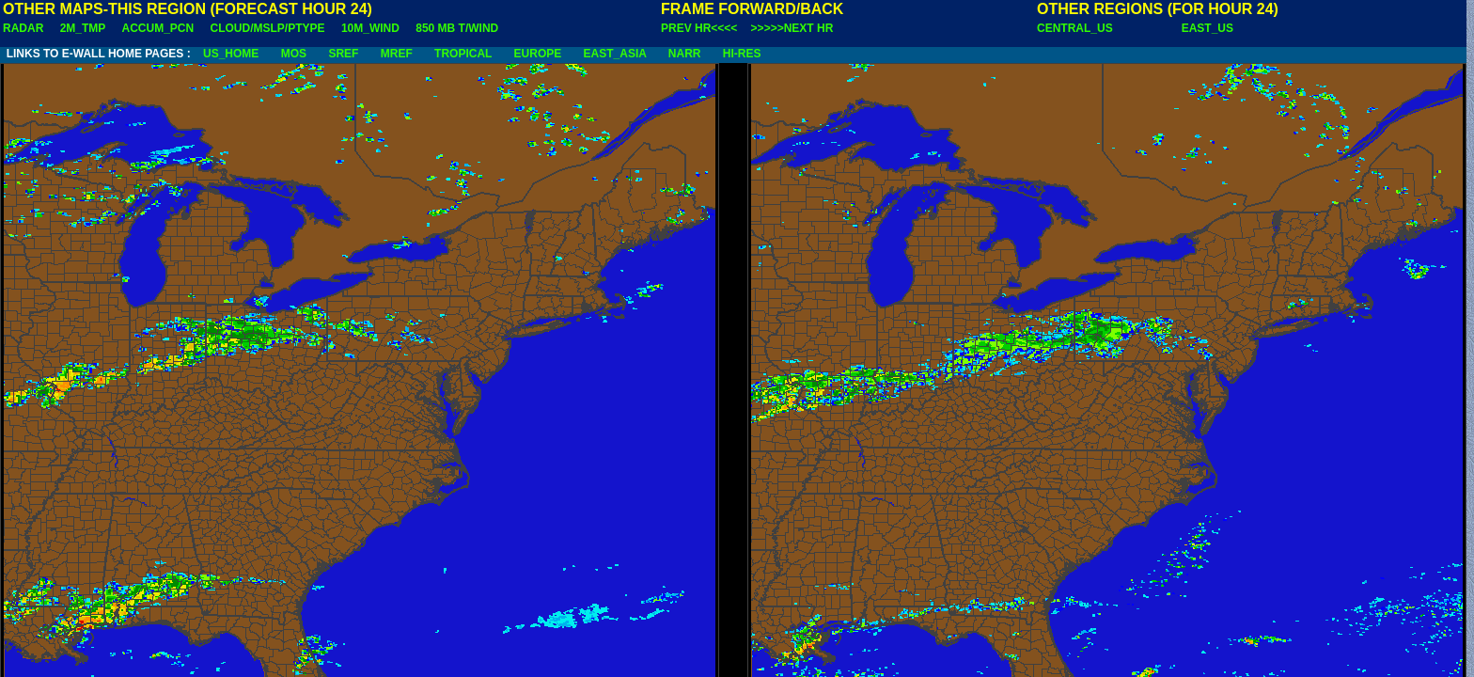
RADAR (23, 28)
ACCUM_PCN (158, 28)
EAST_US (1207, 28)
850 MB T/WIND (457, 28)
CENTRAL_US (1075, 28)
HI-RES (742, 53)
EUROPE (538, 53)
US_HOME (231, 53)
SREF (343, 53)
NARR (684, 53)
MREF (397, 53)
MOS (293, 53)
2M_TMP (82, 28)
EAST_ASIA (615, 53)
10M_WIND (370, 28)
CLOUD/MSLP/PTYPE (268, 28)
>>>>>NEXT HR (792, 28)
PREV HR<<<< (699, 28)
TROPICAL (463, 53)
